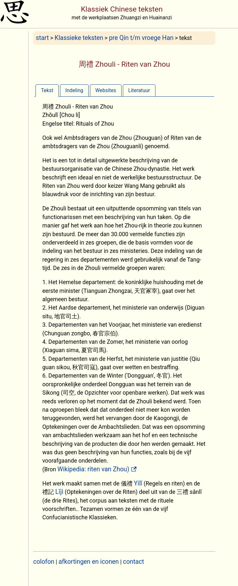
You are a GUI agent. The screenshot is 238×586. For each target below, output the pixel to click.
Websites (105, 90)
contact (133, 561)
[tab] (47, 90)
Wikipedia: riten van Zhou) (93, 469)
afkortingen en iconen (89, 561)
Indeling (74, 90)
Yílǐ (138, 483)
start (42, 38)
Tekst (47, 90)
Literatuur (139, 90)
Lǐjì (59, 491)
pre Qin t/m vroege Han (141, 38)
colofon (43, 561)
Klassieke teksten (79, 38)
